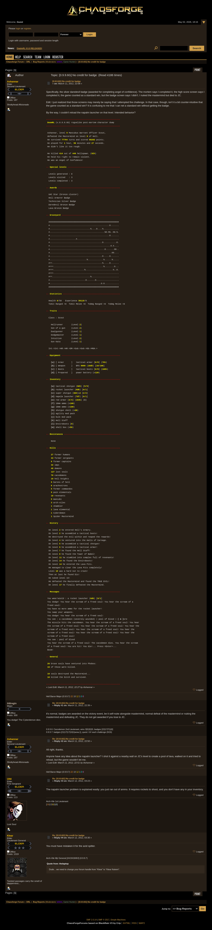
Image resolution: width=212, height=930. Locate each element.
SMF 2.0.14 (91, 920)
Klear (10, 835)
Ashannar (12, 81)
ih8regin (12, 703)
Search (27, 57)
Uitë (9, 778)
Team (38, 57)
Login (47, 57)
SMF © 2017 (103, 920)
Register (57, 57)
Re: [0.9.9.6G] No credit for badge (68, 703)
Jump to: (166, 909)
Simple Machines (118, 920)
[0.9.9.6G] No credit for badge (66, 81)
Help (18, 57)
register (27, 28)
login (18, 28)
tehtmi (59, 62)
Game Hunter (69, 62)
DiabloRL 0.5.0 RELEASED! (29, 48)
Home (9, 57)
